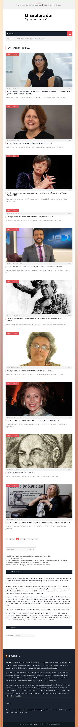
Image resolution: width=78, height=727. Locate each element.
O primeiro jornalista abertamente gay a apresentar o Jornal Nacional (34, 266)
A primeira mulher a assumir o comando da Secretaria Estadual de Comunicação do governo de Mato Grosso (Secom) (39, 92)
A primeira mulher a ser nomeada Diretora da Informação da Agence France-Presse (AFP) (37, 194)
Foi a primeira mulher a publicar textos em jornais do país (30, 217)
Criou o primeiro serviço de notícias (21, 473)
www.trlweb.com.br (36, 724)
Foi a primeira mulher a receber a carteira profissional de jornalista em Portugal (38, 522)
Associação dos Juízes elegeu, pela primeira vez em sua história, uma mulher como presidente (37, 609)
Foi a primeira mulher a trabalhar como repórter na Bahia (30, 370)
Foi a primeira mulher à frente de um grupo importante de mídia (33, 420)
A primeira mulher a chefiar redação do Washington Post (29, 143)
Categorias (9, 635)
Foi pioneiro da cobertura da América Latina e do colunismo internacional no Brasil (37, 320)
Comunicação (12, 54)
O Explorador (14, 656)
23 (32, 539)
